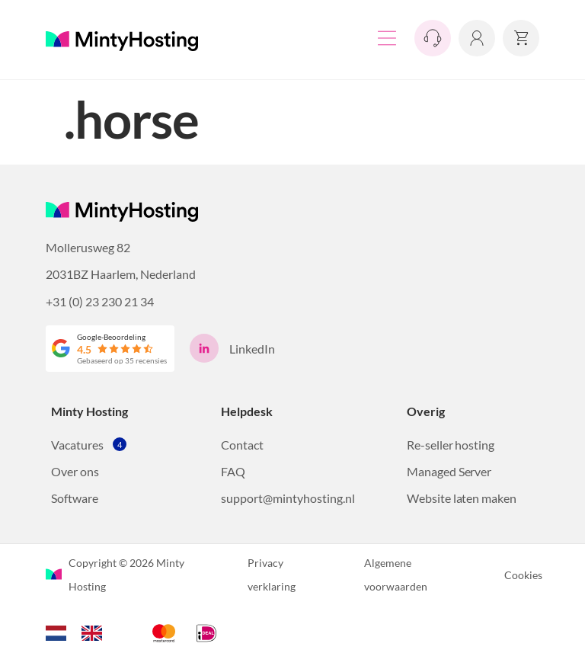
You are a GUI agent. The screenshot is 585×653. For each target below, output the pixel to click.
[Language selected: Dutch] (81, 630)
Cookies (523, 574)
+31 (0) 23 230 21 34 (100, 301)
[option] (95, 633)
